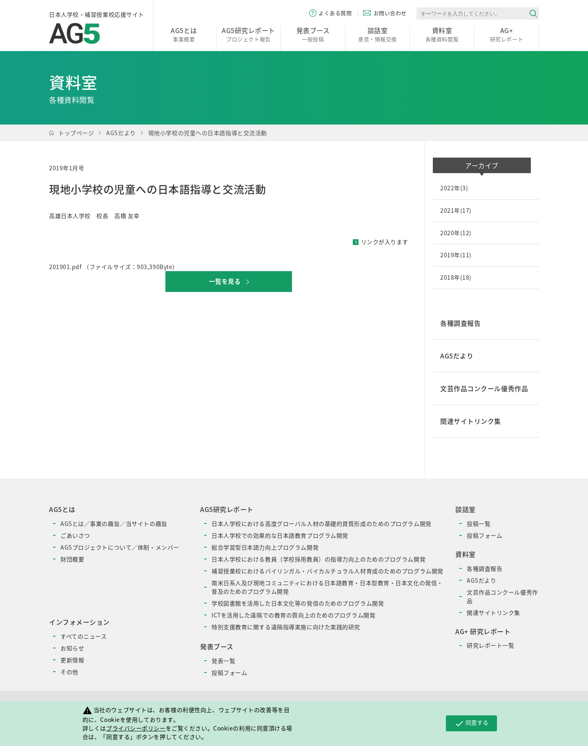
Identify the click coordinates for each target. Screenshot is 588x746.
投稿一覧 (478, 523)
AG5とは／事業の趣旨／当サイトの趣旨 (113, 523)
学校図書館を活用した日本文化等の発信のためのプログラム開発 (298, 603)
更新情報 (72, 660)
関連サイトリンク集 (493, 612)
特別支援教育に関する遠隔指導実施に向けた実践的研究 (286, 627)
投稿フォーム (229, 672)
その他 (69, 672)
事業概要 (184, 34)
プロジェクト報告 (248, 34)
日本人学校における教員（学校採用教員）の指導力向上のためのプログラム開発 (318, 559)
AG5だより (121, 133)
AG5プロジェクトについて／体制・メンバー (119, 547)
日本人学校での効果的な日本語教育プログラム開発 (280, 535)
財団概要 (72, 559)
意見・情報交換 (377, 34)
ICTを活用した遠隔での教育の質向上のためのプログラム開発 (293, 615)
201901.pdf (65, 267)
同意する (471, 723)
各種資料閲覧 (442, 34)
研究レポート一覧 (490, 645)
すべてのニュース (83, 636)
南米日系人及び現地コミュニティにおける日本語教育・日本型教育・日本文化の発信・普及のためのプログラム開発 (327, 587)
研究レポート (506, 34)
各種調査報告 (484, 568)
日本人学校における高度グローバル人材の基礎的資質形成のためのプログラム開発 (322, 523)
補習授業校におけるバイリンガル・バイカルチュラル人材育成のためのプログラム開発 (327, 571)
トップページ (76, 133)
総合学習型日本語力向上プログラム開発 (265, 547)
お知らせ (72, 648)
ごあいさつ (75, 535)
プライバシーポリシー (136, 728)
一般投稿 (313, 34)
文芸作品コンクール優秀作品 (502, 596)
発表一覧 (223, 661)
